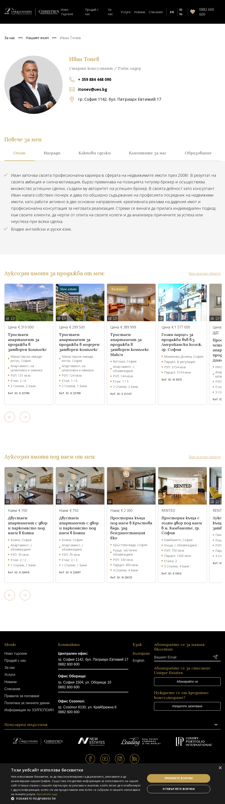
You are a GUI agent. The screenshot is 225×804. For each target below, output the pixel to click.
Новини (139, 12)
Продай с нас (92, 11)
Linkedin (135, 759)
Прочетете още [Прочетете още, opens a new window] (47, 794)
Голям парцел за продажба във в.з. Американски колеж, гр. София (181, 342)
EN (172, 12)
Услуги (126, 12)
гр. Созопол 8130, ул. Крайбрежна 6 (87, 707)
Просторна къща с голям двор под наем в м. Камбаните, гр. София (181, 525)
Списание (156, 12)
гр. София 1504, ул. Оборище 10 (84, 682)
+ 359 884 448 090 (94, 79)
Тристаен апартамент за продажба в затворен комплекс (27, 342)
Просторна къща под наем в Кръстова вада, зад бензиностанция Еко (131, 528)
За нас (110, 11)
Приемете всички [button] (179, 778)
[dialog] (112, 783)
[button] (76, 798)
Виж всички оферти (205, 273)
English (138, 660)
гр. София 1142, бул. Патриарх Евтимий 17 (93, 659)
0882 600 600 (69, 664)
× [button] (220, 768)
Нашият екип (37, 37)
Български (141, 653)
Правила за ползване (21, 696)
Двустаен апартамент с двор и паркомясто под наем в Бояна (27, 525)
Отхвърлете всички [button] (179, 789)
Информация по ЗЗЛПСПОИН (29, 710)
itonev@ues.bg (92, 89)
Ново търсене (67, 11)
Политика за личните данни (27, 703)
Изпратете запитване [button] (187, 706)
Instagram (120, 759)
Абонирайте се (187, 681)
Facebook (90, 759)
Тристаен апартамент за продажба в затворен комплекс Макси (129, 344)
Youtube (105, 759)
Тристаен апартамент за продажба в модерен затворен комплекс (79, 342)
